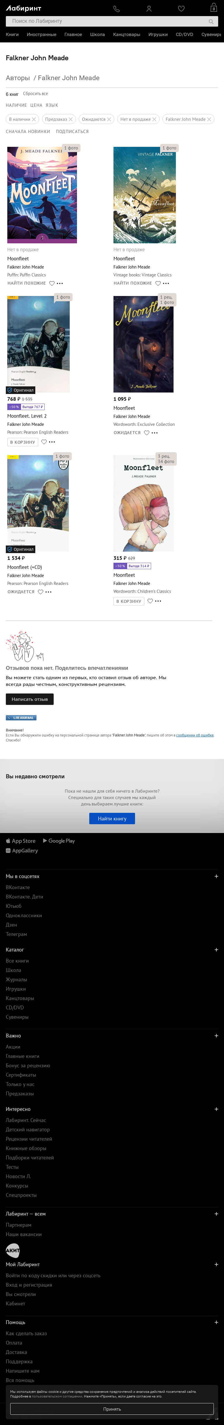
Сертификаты (21, 1074)
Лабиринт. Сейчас (26, 1120)
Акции (13, 1046)
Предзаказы (20, 1093)
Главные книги (22, 1056)
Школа (97, 34)
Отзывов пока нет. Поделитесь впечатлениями (67, 668)
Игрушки (158, 34)
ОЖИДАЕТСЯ (127, 432)
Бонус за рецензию (28, 1065)
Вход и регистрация (29, 1284)
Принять (112, 1409)
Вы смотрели (21, 1294)
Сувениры (212, 34)
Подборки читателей (30, 1157)
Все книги (17, 960)
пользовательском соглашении (57, 1396)
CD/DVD (184, 34)
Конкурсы (17, 1185)
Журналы (16, 979)
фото (71, 147)
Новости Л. (18, 1176)
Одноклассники (24, 915)
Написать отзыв (30, 699)
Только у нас (20, 1084)
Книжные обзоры (26, 1148)
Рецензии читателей (29, 1138)
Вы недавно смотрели (35, 776)
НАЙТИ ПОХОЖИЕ (27, 283)
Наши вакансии (24, 1234)
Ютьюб (14, 906)
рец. (166, 297)
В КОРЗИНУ (22, 442)
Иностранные (41, 34)
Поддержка (19, 1361)
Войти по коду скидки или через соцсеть (53, 1275)
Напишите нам (23, 1370)
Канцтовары (126, 34)
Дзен (11, 924)
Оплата (14, 1342)
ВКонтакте (18, 887)
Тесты (12, 1167)
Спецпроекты (21, 1195)
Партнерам (19, 1224)
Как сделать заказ (26, 1333)
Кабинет (15, 1303)
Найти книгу (112, 818)
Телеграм (16, 934)
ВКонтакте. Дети (24, 896)
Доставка (16, 1352)
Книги (12, 34)
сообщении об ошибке (195, 735)
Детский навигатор (28, 1129)
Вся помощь (20, 1380)
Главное (73, 34)
